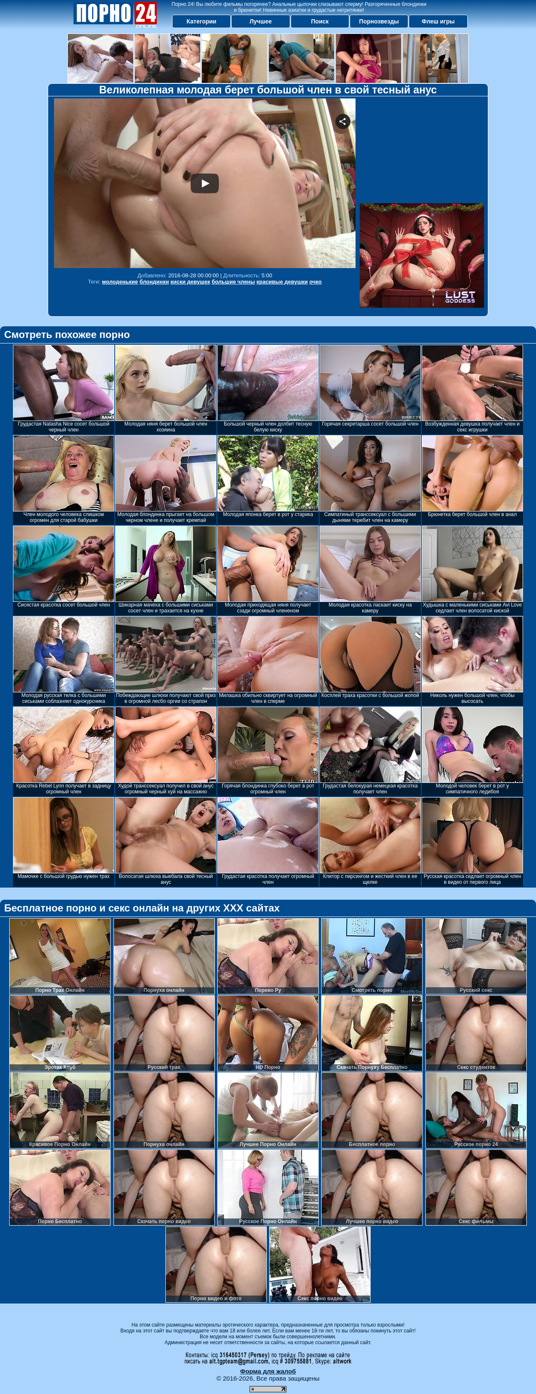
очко (315, 282)
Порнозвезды (379, 21)
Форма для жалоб (268, 1371)
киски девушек (190, 282)
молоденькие (120, 282)
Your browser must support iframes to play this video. (205, 183)
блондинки (154, 282)
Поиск (320, 21)
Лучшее (261, 21)
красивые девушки (282, 282)
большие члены (233, 282)
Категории (201, 21)
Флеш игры (438, 21)
